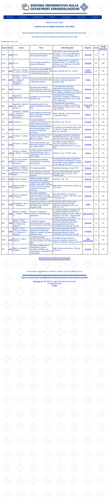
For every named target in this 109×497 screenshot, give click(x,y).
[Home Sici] (25, 277)
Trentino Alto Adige (88, 106)
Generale (88, 55)
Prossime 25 (59, 259)
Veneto (88, 80)
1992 (10, 55)
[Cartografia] (83, 277)
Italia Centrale (88, 214)
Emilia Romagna (87, 71)
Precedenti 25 (49, 259)
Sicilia (88, 204)
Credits (54, 285)
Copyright (36, 281)
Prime (41, 259)
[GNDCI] (55, 277)
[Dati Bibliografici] (45, 277)
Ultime (67, 259)
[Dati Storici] (34, 277)
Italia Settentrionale (88, 240)
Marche (88, 98)
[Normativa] (74, 277)
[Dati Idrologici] (64, 277)
